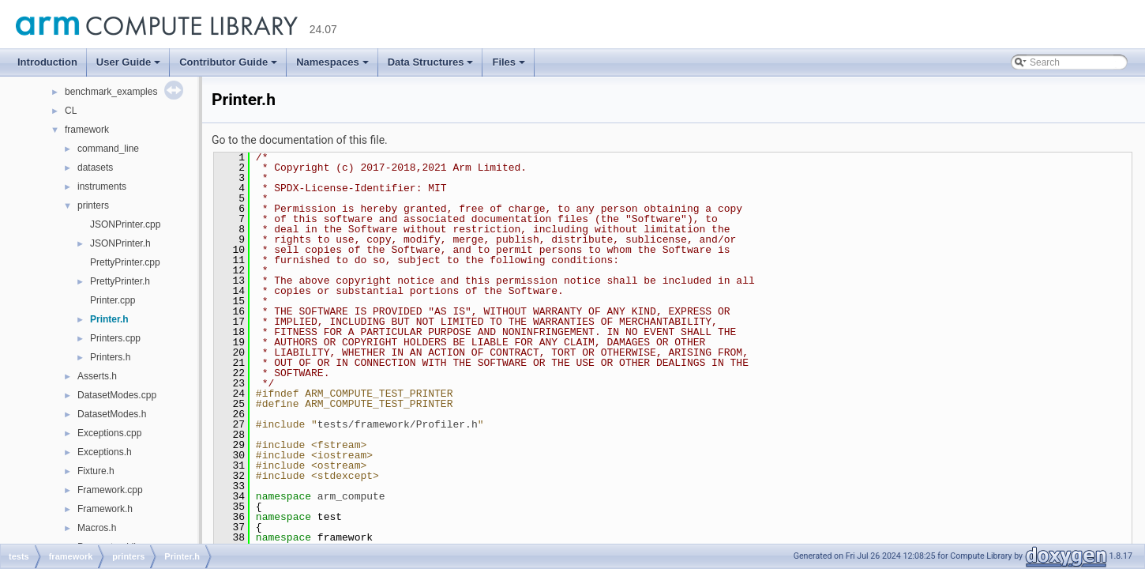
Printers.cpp (115, 338)
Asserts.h (97, 376)
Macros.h (96, 527)
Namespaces (332, 62)
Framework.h (105, 508)
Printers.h (110, 357)
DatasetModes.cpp (116, 395)
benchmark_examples (111, 91)
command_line (108, 148)
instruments (101, 186)
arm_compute (351, 496)
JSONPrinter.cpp (125, 224)
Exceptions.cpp (109, 433)
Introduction (47, 62)
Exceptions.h (104, 452)
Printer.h (109, 319)
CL (71, 110)
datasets (95, 167)
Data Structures (431, 62)
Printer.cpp (112, 300)
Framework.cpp (110, 490)
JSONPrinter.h (120, 243)
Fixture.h (95, 471)
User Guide (128, 62)
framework (87, 129)
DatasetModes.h (111, 414)
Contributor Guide (228, 62)
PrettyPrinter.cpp (125, 262)
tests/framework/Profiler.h (397, 424)
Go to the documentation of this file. (300, 140)
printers (93, 205)
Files (508, 62)
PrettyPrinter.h (120, 281)
